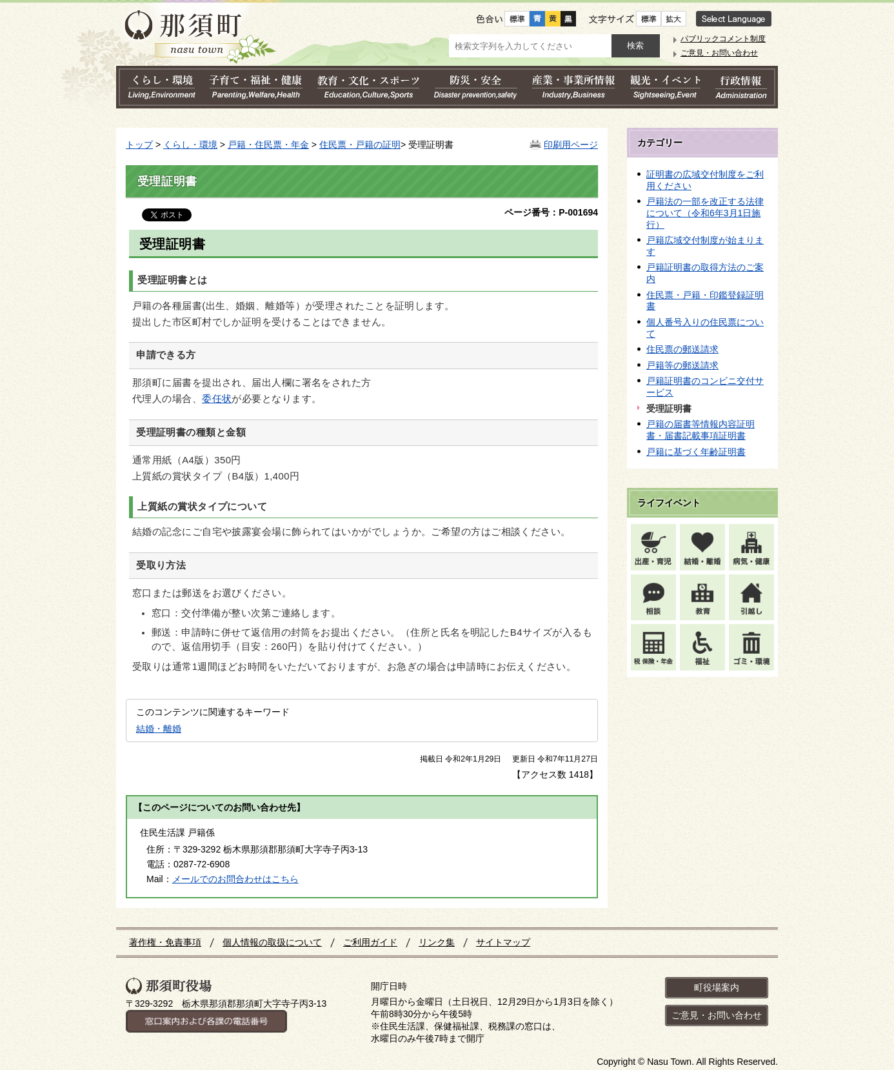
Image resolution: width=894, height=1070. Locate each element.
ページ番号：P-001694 (551, 212)
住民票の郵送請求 (682, 349)
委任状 (217, 399)
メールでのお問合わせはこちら (235, 879)
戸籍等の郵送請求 (682, 365)
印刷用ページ (571, 144)
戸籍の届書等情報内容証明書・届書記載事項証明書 (700, 430)
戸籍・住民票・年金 (268, 144)
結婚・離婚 (158, 728)
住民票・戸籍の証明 (360, 144)
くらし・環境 (190, 144)
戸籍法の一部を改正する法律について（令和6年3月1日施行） (705, 212)
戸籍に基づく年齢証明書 (696, 452)
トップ (139, 144)
